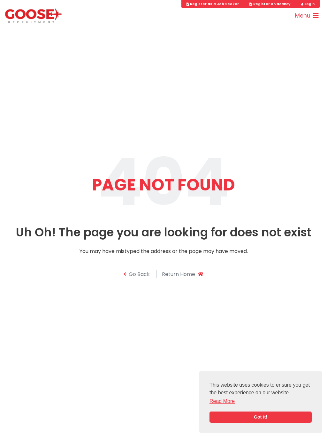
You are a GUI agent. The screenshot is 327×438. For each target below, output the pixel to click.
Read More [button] (222, 401)
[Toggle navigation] (307, 15)
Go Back (137, 274)
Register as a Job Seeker (212, 4)
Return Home (182, 274)
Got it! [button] (260, 416)
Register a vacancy (270, 4)
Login (308, 4)
